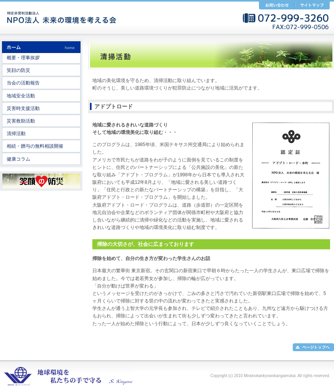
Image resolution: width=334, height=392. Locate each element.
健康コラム (18, 159)
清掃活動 (16, 133)
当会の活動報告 (23, 83)
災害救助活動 (21, 121)
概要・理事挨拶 (23, 57)
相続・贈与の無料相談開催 (35, 146)
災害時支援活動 (23, 108)
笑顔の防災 (18, 70)
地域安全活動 (21, 96)
